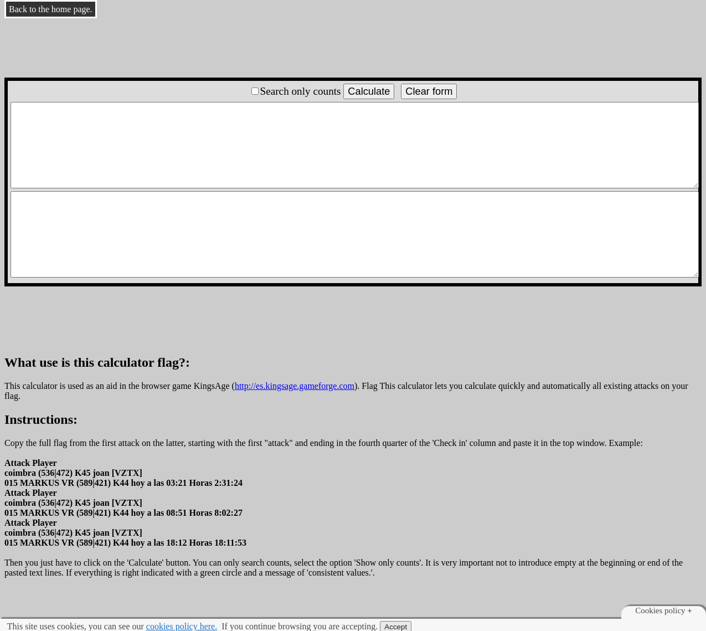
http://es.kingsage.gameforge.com (294, 386)
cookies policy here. (181, 626)
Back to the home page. (50, 9)
